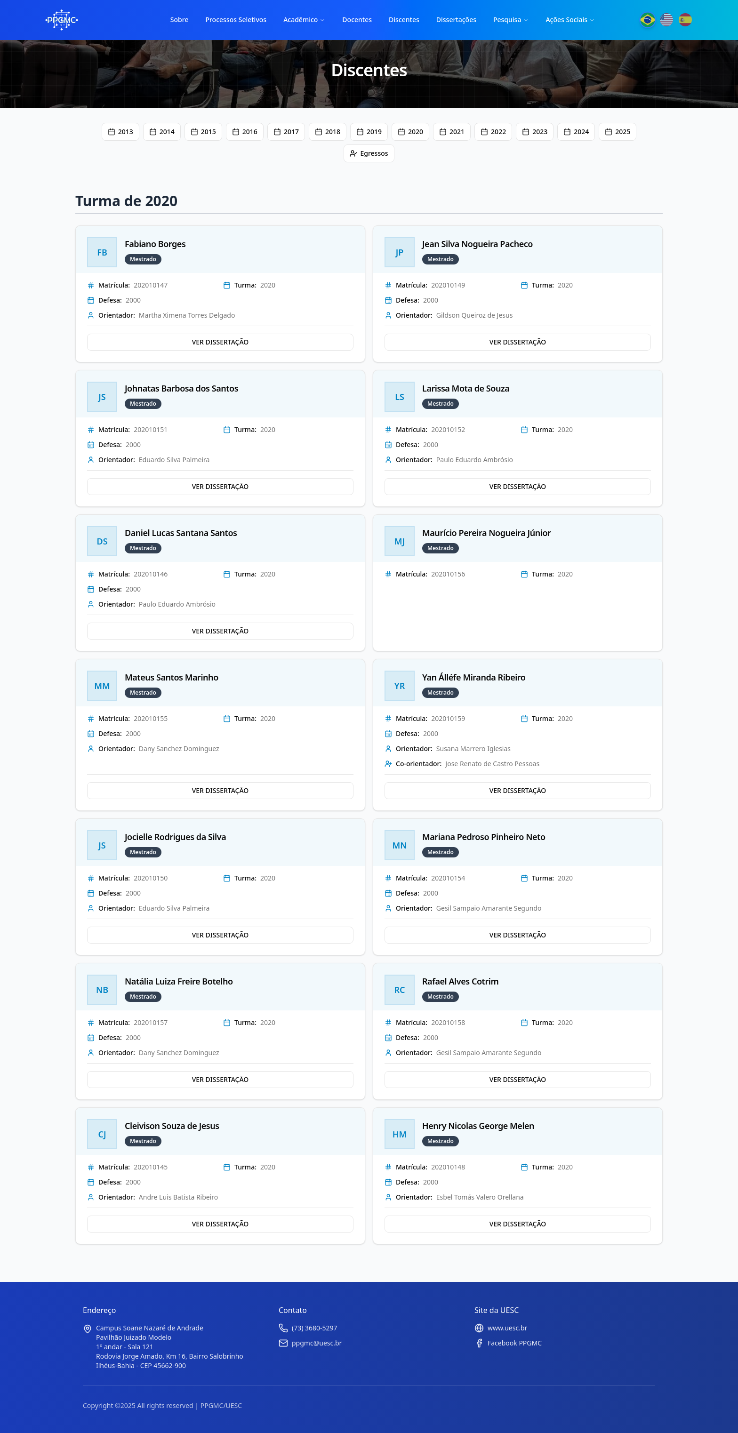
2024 (576, 131)
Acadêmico (304, 19)
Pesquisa (511, 19)
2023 (534, 131)
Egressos (369, 153)
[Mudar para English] (666, 19)
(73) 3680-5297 (314, 1327)
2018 (327, 131)
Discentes (404, 19)
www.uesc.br (507, 1327)
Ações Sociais (570, 19)
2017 (286, 131)
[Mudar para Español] (685, 19)
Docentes (357, 19)
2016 (244, 131)
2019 (369, 131)
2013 (120, 131)
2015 (203, 131)
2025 (617, 131)
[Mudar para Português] (647, 20)
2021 (452, 131)
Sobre (179, 19)
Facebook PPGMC (515, 1342)
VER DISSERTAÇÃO (220, 341)
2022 (493, 131)
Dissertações (456, 19)
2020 (410, 131)
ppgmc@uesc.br (317, 1342)
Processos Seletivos (235, 19)
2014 (162, 131)
